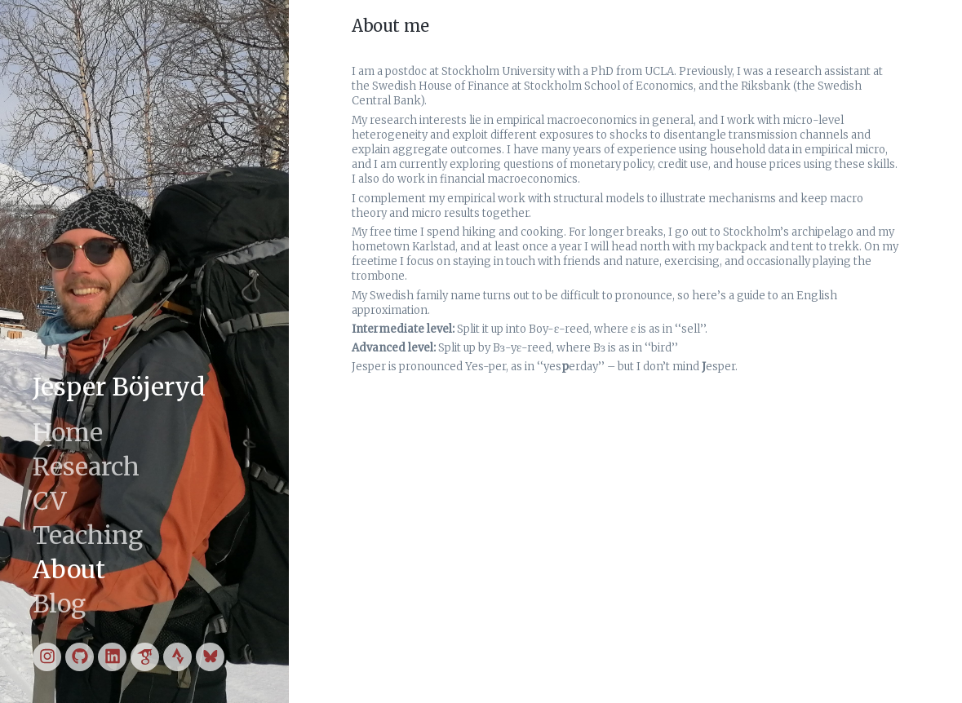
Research (86, 466)
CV (49, 500)
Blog (59, 603)
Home (68, 432)
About (69, 569)
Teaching (88, 535)
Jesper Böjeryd (119, 386)
